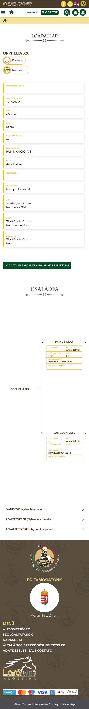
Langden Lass (21, 225)
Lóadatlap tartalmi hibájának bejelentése (37, 265)
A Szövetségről (17, 629)
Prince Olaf (19, 207)
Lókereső (32, 12)
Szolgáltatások (18, 635)
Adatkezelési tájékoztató (27, 651)
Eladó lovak (50, 12)
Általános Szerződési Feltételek (34, 645)
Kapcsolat (13, 640)
